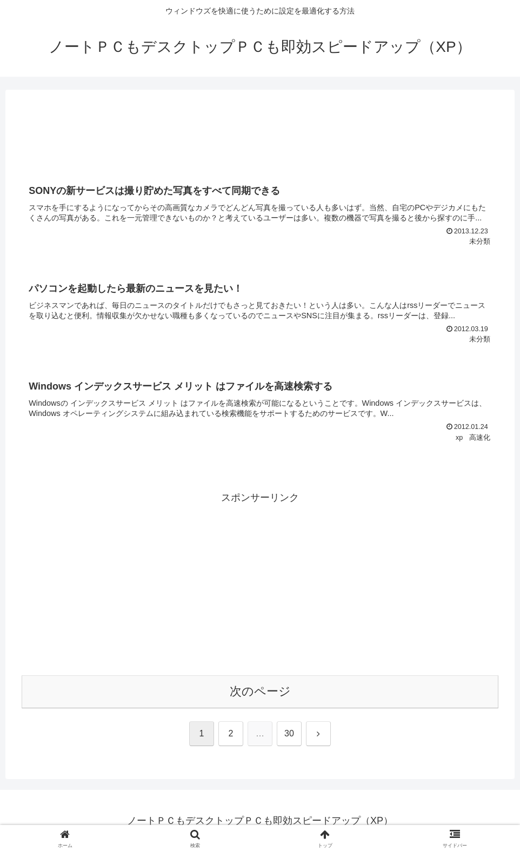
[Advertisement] (260, 134)
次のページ (260, 691)
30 (289, 733)
